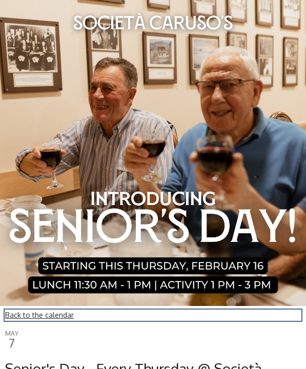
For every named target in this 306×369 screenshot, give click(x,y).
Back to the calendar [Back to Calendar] (39, 315)
